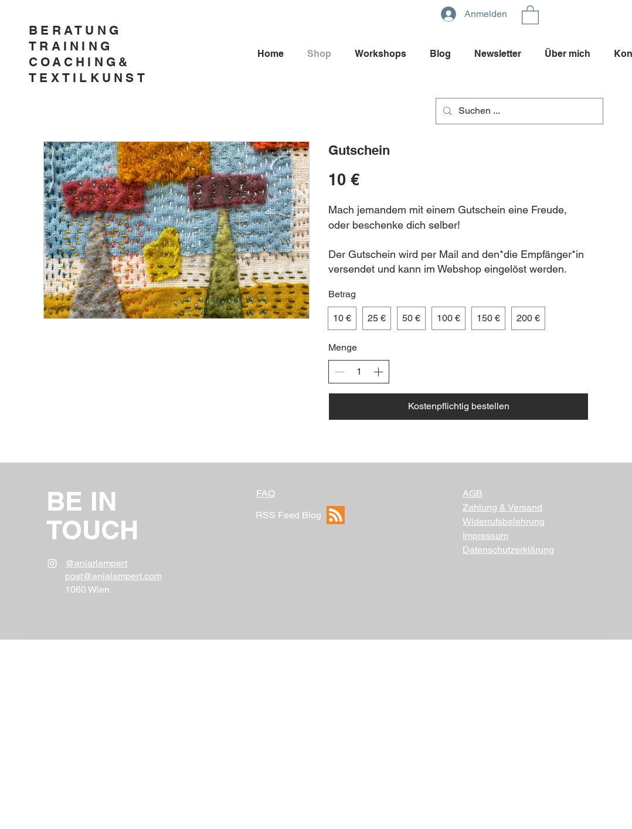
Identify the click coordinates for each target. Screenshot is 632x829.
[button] (530, 14)
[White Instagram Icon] (52, 563)
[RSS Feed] (335, 515)
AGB (473, 493)
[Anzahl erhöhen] (378, 372)
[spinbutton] (358, 371)
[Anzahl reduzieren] (339, 372)
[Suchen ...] (518, 111)
